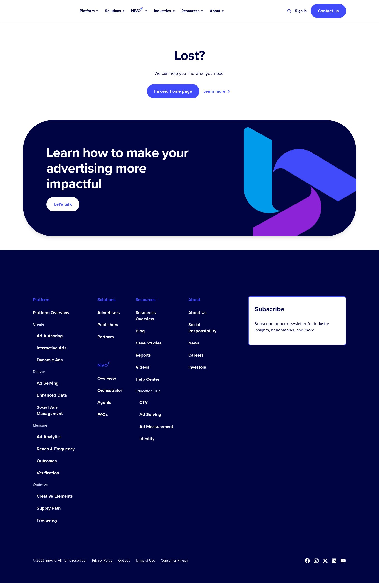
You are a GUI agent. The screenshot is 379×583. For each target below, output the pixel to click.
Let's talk (63, 204)
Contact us (328, 11)
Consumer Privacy (174, 560)
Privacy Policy (102, 560)
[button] (89, 11)
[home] (56, 11)
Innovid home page (173, 91)
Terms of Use (145, 560)
